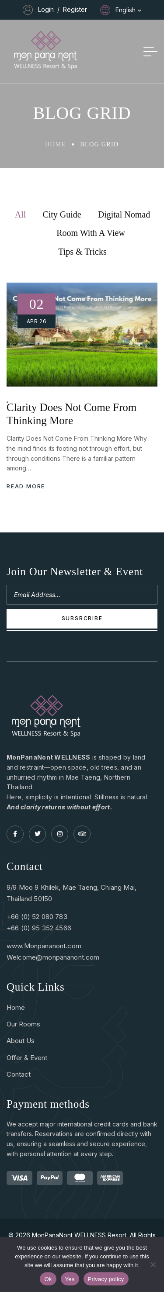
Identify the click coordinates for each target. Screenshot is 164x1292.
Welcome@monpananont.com (53, 957)
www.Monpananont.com (44, 946)
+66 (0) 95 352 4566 (39, 928)
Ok (48, 1279)
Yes (70, 1279)
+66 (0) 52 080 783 (37, 916)
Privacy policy (106, 1279)
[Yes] (153, 1264)
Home (55, 146)
